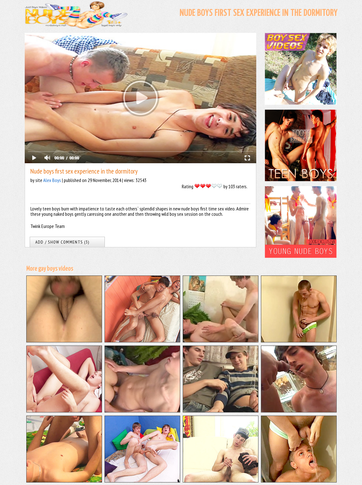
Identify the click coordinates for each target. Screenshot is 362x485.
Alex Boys (52, 180)
